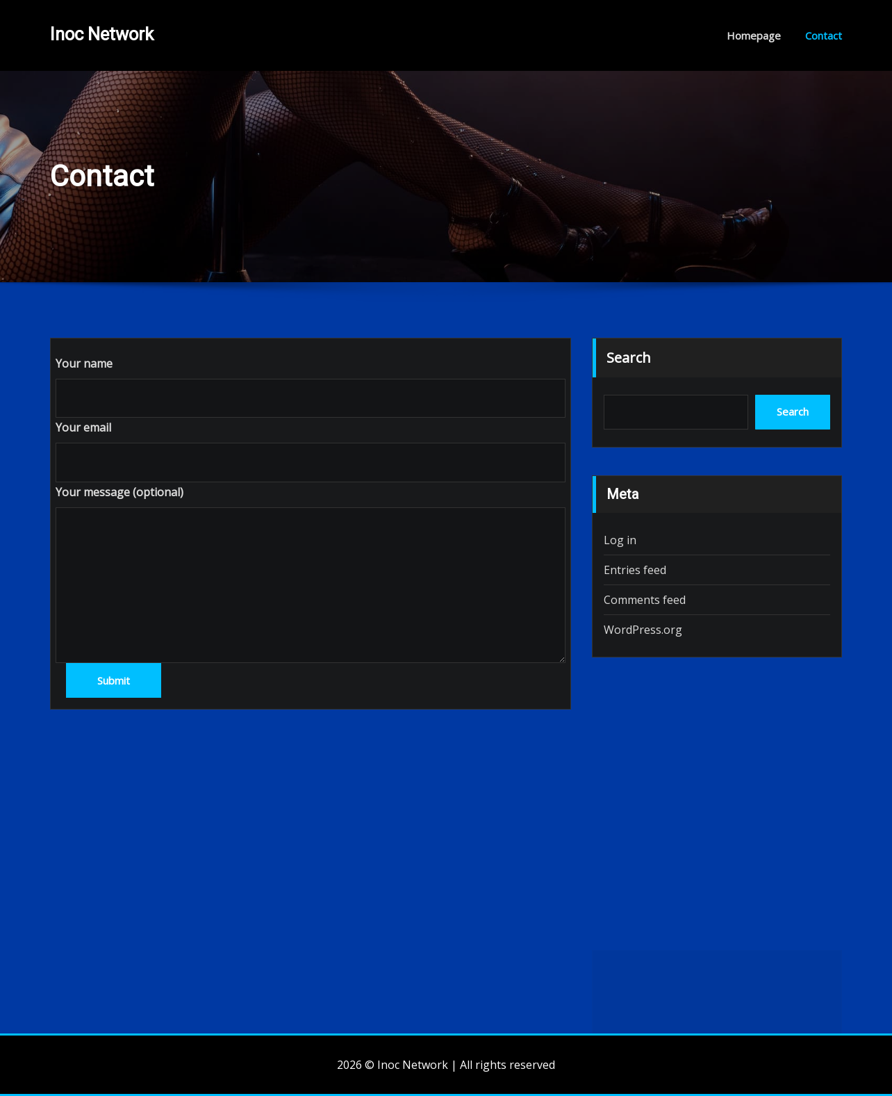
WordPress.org (643, 629)
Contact (823, 35)
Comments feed (645, 599)
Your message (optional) (119, 492)
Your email (83, 427)
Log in (620, 540)
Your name (84, 363)
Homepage (754, 35)
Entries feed (635, 570)
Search (628, 357)
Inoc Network (102, 34)
